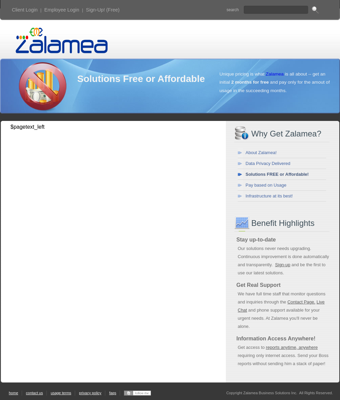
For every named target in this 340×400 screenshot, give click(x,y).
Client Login (25, 10)
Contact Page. (301, 301)
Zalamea (275, 74)
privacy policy (90, 393)
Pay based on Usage (266, 185)
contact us (34, 393)
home (13, 393)
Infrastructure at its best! (269, 195)
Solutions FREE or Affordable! (277, 174)
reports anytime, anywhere (292, 347)
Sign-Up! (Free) (103, 10)
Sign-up (282, 264)
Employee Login (61, 10)
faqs (112, 393)
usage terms (61, 393)
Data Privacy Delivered (268, 163)
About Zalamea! (261, 152)
